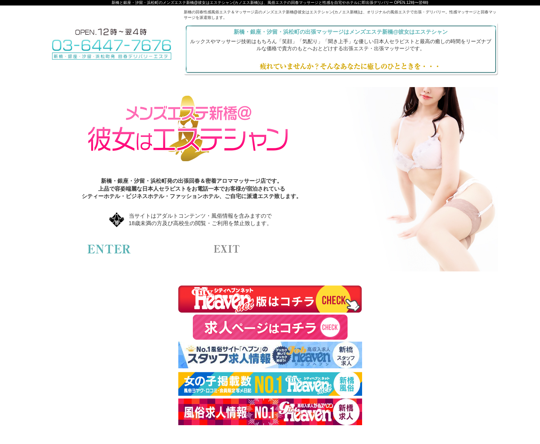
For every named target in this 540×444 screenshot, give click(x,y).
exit (227, 249)
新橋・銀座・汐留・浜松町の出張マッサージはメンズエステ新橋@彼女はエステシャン (341, 32)
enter (109, 249)
